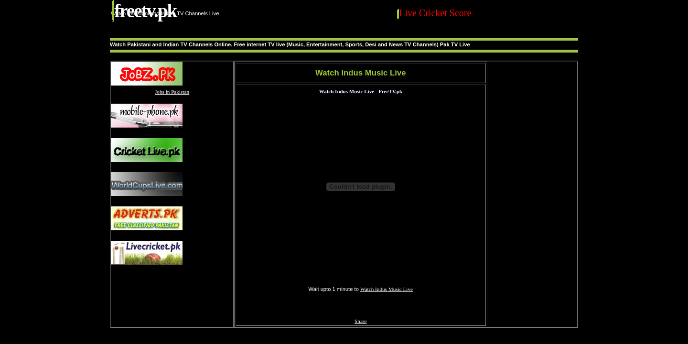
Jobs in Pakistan (172, 92)
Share (360, 321)
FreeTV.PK (145, 10)
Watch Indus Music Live (386, 289)
